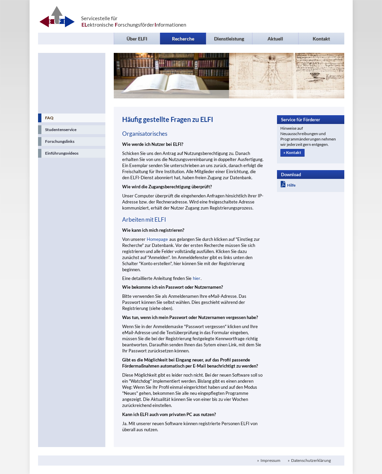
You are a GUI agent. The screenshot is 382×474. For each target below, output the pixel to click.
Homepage (157, 239)
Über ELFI (137, 38)
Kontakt (321, 38)
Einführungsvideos (61, 153)
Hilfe (288, 185)
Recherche (183, 38)
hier (196, 278)
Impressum (270, 460)
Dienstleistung (229, 38)
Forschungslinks (59, 141)
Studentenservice (60, 129)
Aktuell (275, 38)
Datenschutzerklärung (310, 460)
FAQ (49, 117)
